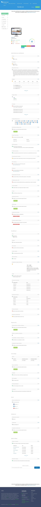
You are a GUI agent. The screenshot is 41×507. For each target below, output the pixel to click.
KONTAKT (14, 448)
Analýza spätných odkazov (11, 3)
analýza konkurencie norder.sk (31, 12)
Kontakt (4, 5)
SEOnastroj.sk (9, 504)
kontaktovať (16, 499)
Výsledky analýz (35, 3)
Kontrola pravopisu (26, 3)
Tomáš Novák (17, 504)
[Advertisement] (25, 20)
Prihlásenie (32, 7)
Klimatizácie (14, 453)
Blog (30, 3)
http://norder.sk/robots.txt (16, 171)
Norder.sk (13, 37)
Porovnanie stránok (19, 3)
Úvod (14, 451)
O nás (32, 496)
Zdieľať (23, 47)
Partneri (32, 497)
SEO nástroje (5, 3)
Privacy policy (33, 498)
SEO (7, 497)
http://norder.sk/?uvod (16, 447)
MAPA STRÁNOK (15, 450)
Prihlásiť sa (15, 131)
